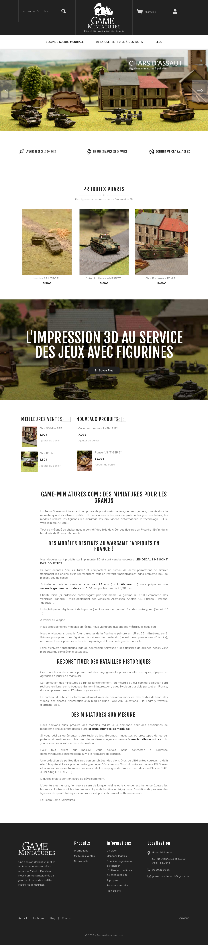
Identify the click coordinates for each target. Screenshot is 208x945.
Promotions (81, 850)
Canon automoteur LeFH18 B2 (98, 428)
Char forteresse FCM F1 (161, 278)
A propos (112, 880)
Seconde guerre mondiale (65, 41)
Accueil (22, 918)
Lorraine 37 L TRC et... (47, 278)
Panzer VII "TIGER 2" (108, 452)
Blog (159, 41)
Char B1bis (46, 453)
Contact (67, 918)
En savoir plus (104, 370)
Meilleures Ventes (84, 856)
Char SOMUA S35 (51, 428)
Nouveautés (81, 861)
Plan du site (114, 890)
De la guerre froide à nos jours (119, 41)
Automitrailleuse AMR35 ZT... (104, 278)
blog (53, 918)
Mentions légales (117, 856)
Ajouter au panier (50, 440)
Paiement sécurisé (118, 885)
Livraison (112, 850)
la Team (38, 918)
